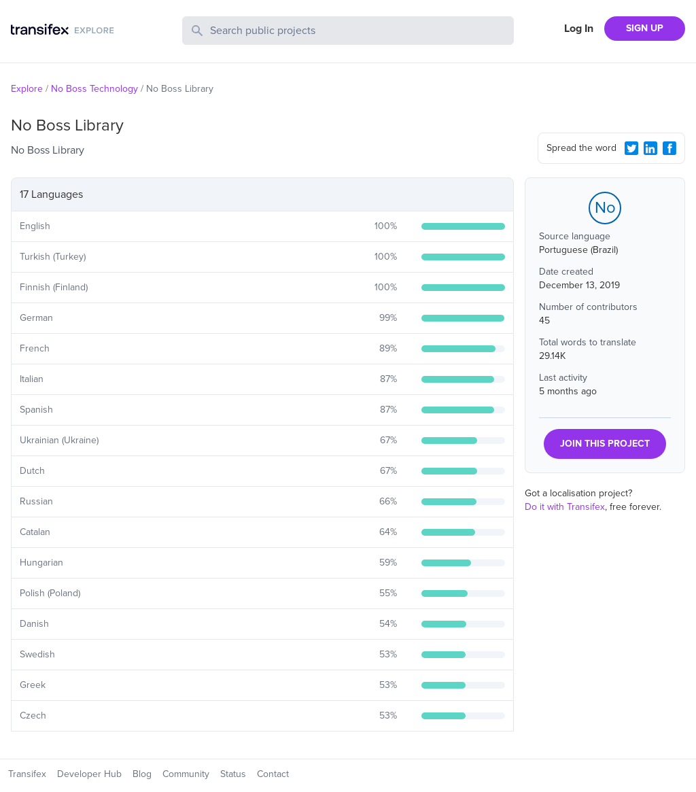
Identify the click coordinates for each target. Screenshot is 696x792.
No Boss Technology (94, 88)
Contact (273, 774)
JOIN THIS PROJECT (605, 443)
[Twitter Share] (631, 148)
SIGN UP (644, 28)
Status (233, 774)
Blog (142, 774)
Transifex (27, 774)
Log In (578, 28)
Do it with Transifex (565, 507)
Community (185, 774)
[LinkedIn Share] (650, 148)
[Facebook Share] (669, 148)
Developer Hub (89, 774)
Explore (27, 88)
